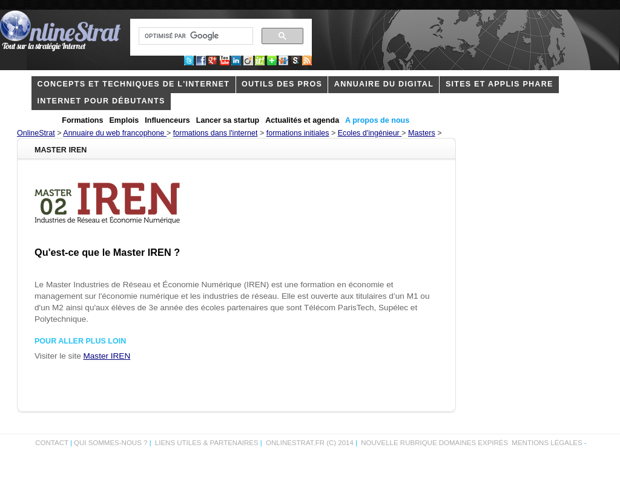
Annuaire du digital (384, 84)
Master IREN (107, 355)
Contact (51, 442)
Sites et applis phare (499, 84)
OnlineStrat (36, 133)
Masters (421, 133)
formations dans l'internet (215, 133)
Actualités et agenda (302, 120)
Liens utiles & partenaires (207, 442)
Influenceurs (167, 120)
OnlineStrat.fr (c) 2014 (310, 442)
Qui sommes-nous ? (112, 442)
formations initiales (297, 133)
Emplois (124, 120)
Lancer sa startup (227, 120)
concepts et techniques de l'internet (134, 84)
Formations (82, 120)
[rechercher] (195, 36)
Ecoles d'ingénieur (370, 133)
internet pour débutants (101, 101)
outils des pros (282, 84)
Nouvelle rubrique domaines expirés (434, 442)
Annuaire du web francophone (115, 133)
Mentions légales (547, 442)
